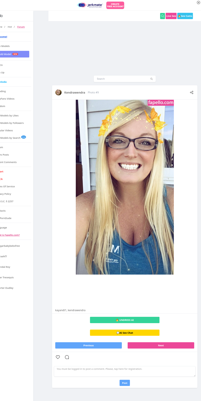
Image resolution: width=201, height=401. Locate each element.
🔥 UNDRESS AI (125, 320)
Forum (36, 26)
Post (124, 382)
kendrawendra (74, 92)
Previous (88, 345)
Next (161, 345)
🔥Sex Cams (185, 15)
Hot (25, 26)
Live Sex (171, 15)
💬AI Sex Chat (124, 332)
